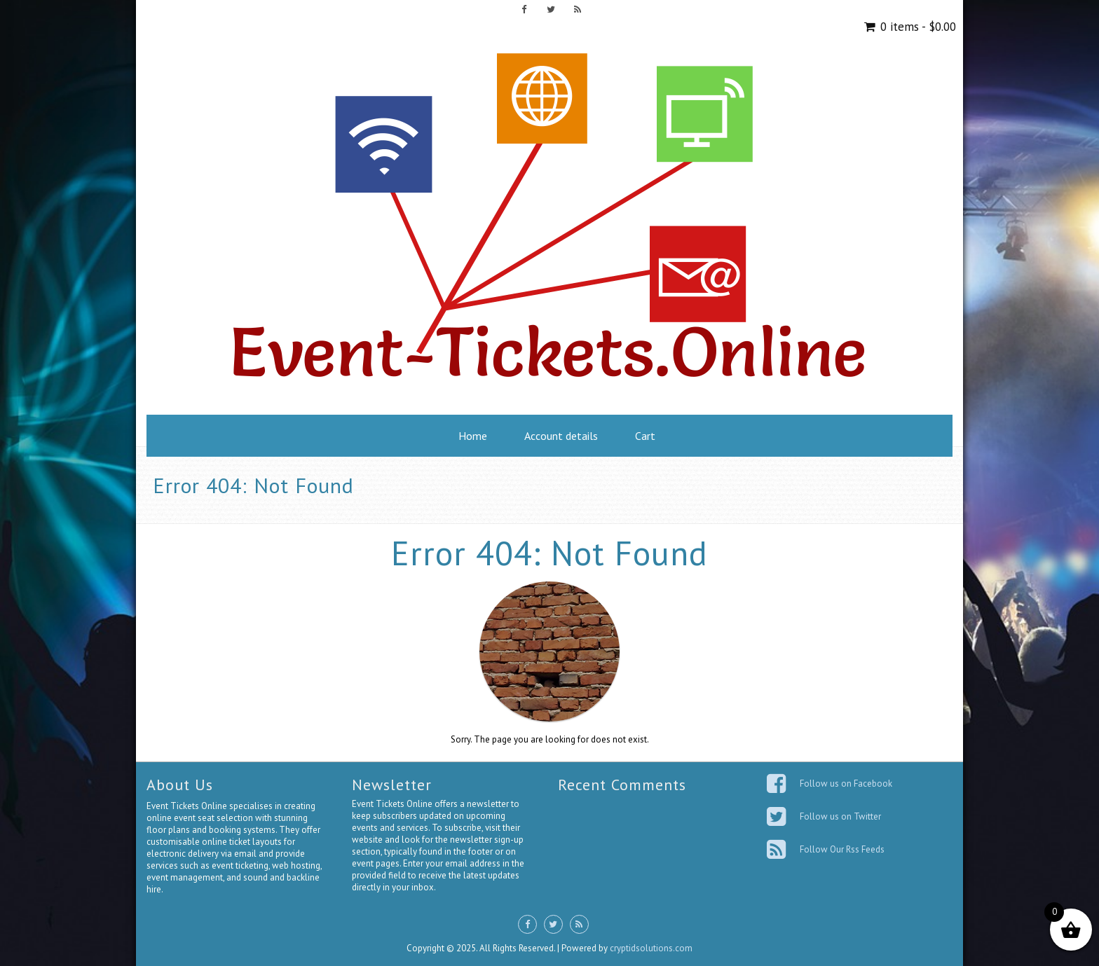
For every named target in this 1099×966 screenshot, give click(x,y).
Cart (645, 436)
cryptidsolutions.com (651, 948)
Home (472, 436)
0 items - (916, 26)
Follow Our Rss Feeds (842, 849)
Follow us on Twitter (840, 816)
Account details (561, 436)
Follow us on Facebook (846, 783)
